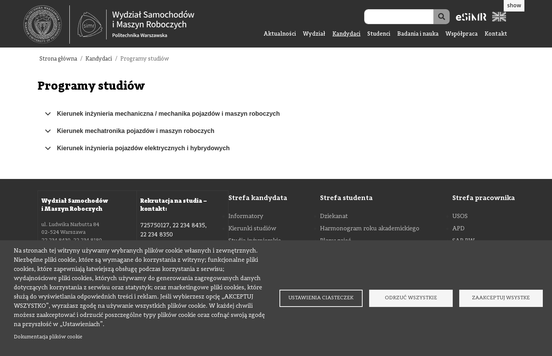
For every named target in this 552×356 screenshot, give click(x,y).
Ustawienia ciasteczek (320, 297)
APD (458, 229)
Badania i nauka (418, 34)
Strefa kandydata (257, 198)
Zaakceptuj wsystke (501, 297)
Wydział (314, 34)
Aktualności (280, 34)
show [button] (514, 5)
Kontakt (496, 34)
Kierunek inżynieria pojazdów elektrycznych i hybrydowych (136, 151)
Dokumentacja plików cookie (48, 337)
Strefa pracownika (483, 198)
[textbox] (46, 24)
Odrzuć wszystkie (411, 297)
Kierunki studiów (252, 229)
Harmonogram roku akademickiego (369, 229)
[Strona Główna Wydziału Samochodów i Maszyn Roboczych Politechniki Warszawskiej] (136, 25)
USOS (460, 216)
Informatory (245, 216)
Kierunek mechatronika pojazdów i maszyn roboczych (128, 134)
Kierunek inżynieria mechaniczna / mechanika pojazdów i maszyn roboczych (161, 116)
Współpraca (461, 34)
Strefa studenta (346, 198)
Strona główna (58, 59)
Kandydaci (346, 34)
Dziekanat (334, 216)
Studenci (378, 34)
